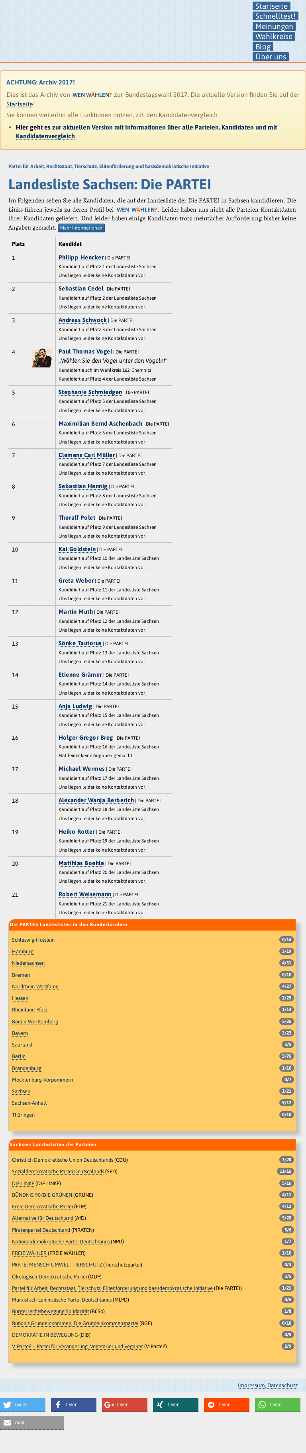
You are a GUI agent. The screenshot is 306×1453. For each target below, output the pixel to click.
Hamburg (22, 951)
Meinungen (274, 26)
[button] (22, 1405)
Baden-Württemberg (35, 1022)
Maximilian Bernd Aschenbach (101, 423)
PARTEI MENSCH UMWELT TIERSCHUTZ (57, 1265)
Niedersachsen (28, 963)
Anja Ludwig (75, 706)
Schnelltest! (275, 16)
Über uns (270, 56)
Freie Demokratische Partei (42, 1207)
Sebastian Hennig (83, 486)
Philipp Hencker (81, 257)
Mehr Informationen (81, 228)
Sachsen (21, 1091)
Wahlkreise (273, 36)
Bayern (20, 1033)
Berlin (19, 1056)
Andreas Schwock (83, 319)
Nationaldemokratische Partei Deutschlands (61, 1242)
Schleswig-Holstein (33, 940)
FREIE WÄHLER (29, 1253)
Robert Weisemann (85, 894)
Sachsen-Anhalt (29, 1103)
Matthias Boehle (81, 863)
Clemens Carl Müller (87, 455)
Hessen (20, 998)
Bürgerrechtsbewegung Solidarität (50, 1311)
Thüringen (23, 1115)
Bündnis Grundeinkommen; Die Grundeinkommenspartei (75, 1323)
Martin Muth (76, 611)
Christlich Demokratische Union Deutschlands (62, 1160)
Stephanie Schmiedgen (90, 392)
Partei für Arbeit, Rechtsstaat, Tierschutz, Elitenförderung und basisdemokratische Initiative (112, 1288)
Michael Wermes (82, 768)
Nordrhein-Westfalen (35, 987)
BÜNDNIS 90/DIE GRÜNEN (42, 1195)
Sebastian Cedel (81, 288)
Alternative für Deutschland (42, 1218)
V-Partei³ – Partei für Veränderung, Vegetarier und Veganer (77, 1346)
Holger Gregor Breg (86, 737)
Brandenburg (26, 1068)
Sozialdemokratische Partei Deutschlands (58, 1171)
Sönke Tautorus (80, 643)
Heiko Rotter (77, 831)
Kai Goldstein (77, 549)
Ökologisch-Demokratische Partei (49, 1277)
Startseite (271, 6)
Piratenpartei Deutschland (41, 1230)
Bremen (21, 975)
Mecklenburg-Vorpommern (42, 1080)
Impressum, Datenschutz (268, 1385)
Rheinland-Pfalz (29, 1010)
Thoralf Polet (77, 517)
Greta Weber (76, 580)
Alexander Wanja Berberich (96, 800)
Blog (263, 46)
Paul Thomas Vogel (85, 351)
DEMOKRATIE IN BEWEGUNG (45, 1335)
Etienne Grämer (80, 674)
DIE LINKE (23, 1183)
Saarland (22, 1045)
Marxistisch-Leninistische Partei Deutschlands (62, 1300)
